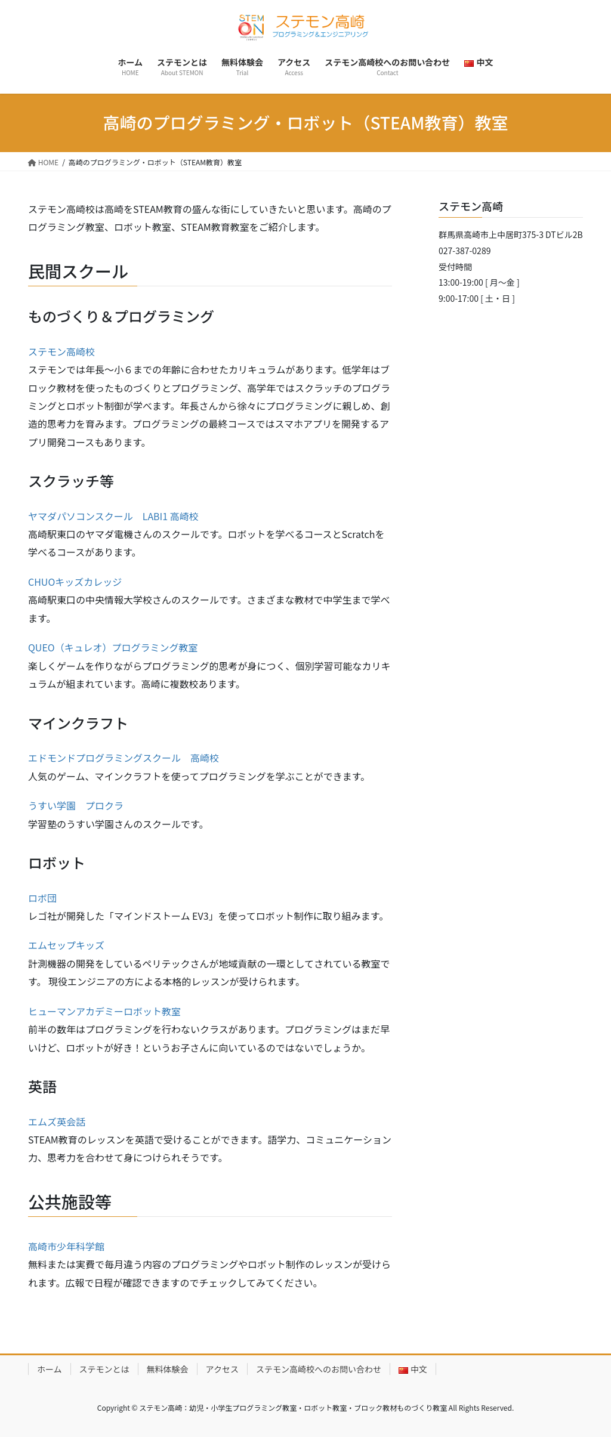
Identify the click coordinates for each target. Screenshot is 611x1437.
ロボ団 (42, 898)
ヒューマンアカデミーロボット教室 (104, 1011)
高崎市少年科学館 (66, 1246)
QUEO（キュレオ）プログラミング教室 (113, 647)
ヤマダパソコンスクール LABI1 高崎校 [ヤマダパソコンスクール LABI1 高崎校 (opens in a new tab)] (113, 516)
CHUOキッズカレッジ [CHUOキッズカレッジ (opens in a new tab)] (75, 581)
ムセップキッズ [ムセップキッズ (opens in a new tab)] (71, 945)
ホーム (49, 1369)
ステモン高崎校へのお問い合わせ (318, 1369)
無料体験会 (168, 1369)
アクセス (222, 1369)
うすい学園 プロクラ (76, 805)
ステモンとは (104, 1369)
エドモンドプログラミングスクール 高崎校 (123, 757)
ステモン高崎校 (61, 351)
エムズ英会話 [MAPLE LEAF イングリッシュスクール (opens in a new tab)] (56, 1121)
